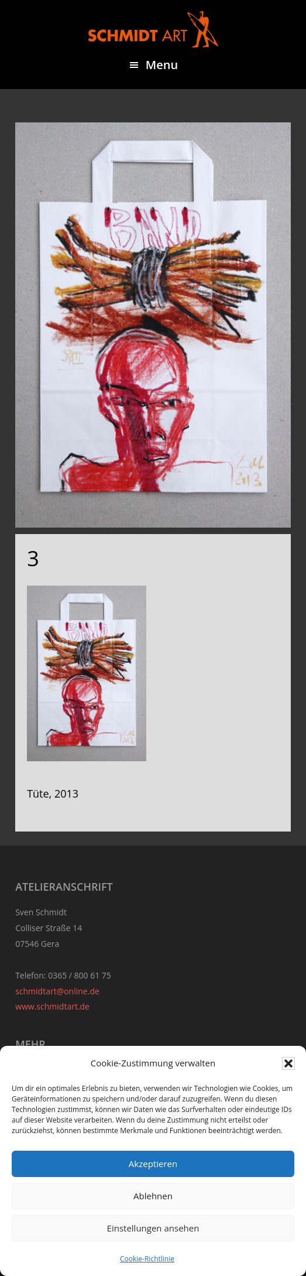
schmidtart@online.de (57, 991)
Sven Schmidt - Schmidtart (153, 29)
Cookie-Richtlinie (147, 1259)
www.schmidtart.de (52, 1006)
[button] (288, 1063)
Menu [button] (162, 65)
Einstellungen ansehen (153, 1228)
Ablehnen (153, 1196)
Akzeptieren (153, 1163)
